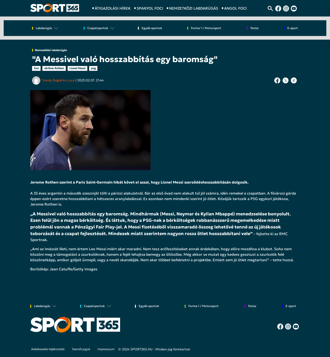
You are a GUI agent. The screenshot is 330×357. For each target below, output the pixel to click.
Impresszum (106, 349)
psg (93, 68)
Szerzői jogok (81, 349)
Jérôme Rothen (54, 68)
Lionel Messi (77, 68)
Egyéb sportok (152, 28)
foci (36, 68)
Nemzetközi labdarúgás (51, 50)
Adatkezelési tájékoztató (48, 349)
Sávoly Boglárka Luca (58, 80)
